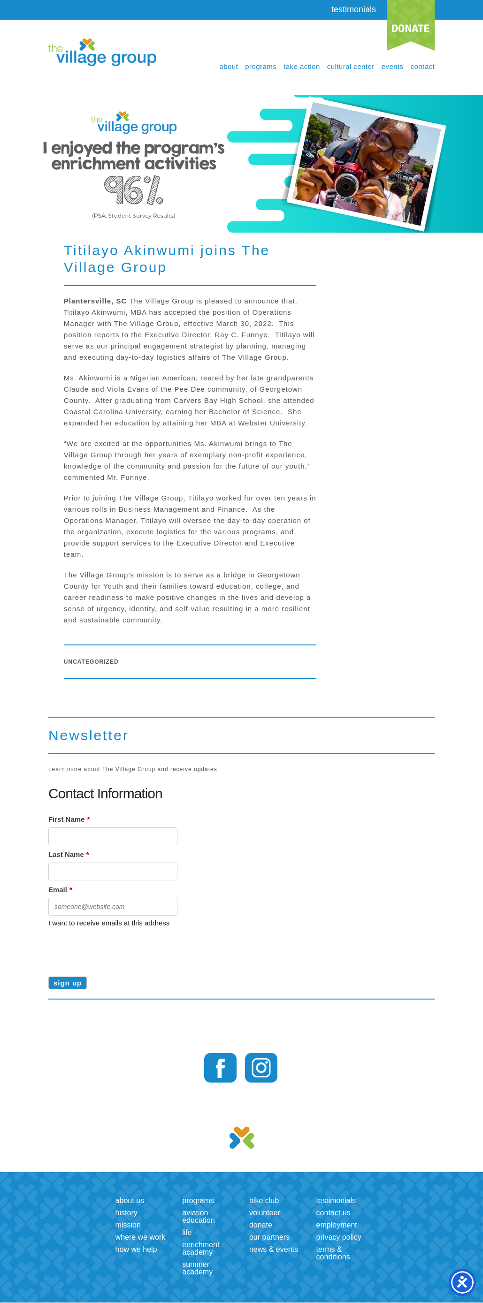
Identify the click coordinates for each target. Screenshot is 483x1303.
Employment (336, 1225)
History (126, 1213)
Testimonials (336, 1201)
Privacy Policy (338, 1237)
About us (129, 1201)
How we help (136, 1249)
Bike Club (264, 1201)
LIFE (187, 1232)
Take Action (302, 66)
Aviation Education (198, 1216)
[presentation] (119, 949)
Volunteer (264, 1213)
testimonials (353, 9)
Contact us (333, 1213)
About (228, 66)
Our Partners (269, 1237)
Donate (260, 1225)
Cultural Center (351, 66)
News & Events (273, 1249)
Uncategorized (91, 662)
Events (393, 66)
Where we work (140, 1237)
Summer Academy (197, 1268)
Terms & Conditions (333, 1253)
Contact (423, 66)
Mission (128, 1225)
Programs (260, 66)
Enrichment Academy (200, 1248)
